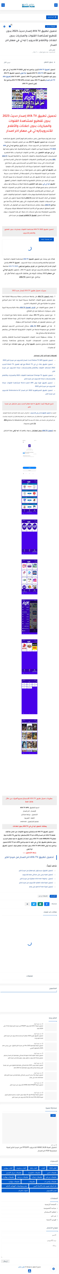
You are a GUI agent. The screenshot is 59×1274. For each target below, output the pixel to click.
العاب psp (33, 1168)
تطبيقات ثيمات (37, 1177)
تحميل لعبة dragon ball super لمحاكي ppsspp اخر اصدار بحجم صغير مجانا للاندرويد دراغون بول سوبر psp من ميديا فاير (23, 1057)
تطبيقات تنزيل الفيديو (13, 1172)
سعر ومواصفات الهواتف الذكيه (16, 1186)
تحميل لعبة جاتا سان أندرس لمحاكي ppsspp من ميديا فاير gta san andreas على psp (23, 1076)
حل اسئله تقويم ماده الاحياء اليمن (44, 1186)
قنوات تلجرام (23, 1190)
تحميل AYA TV (47, 431)
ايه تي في (46, 184)
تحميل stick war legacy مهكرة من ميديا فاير (36, 879)
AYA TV (40, 73)
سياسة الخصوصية (50, 1208)
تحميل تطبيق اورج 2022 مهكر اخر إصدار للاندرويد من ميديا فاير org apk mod (23, 1037)
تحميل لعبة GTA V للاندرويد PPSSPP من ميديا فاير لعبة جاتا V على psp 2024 (23, 1027)
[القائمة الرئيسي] (56, 5)
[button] (46, 904)
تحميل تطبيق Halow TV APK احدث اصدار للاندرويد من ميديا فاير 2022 (28, 360)
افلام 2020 (52, 1168)
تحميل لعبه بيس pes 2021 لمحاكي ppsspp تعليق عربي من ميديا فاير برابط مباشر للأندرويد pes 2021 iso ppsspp (23, 1067)
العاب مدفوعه (21, 1168)
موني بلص (21, 1267)
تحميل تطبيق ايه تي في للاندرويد (40, 413)
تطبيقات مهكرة (8, 1177)
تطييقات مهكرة (14, 1181)
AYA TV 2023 (13, 266)
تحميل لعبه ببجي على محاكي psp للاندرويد (37, 875)
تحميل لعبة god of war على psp (41, 887)
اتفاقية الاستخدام (50, 1212)
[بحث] (3, 5)
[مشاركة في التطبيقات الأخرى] (27, 904)
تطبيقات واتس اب (50, 1181)
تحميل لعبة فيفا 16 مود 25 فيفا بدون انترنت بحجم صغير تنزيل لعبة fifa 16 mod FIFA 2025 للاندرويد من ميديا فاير (24, 1096)
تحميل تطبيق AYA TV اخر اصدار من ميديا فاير (29, 857)
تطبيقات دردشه (22, 1177)
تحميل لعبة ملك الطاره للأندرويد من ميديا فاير (36, 883)
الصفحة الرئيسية (50, 1204)
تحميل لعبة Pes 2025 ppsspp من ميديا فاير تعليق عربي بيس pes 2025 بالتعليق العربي (22, 1047)
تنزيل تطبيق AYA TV (27, 308)
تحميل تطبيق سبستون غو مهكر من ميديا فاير (36, 871)
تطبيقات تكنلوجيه (34, 1172)
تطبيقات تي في (50, 26)
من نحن (53, 1216)
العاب (43, 1168)
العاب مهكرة (8, 1168)
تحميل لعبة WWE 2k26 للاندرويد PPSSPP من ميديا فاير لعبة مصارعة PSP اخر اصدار (31, 1149)
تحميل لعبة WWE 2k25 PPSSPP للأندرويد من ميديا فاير (26, 1085)
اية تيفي (23, 73)
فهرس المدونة (51, 1220)
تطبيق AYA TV (44, 70)
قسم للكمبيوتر (51, 1190)
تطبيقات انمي (51, 1172)
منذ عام (53, 1145)
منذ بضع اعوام (37, 1024)
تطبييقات (32, 1181)
